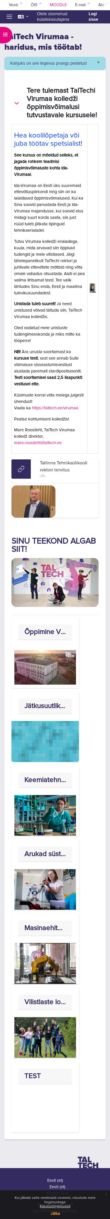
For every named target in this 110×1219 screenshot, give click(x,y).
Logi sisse (93, 16)
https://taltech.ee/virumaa (55, 408)
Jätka (55, 1214)
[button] (23, 16)
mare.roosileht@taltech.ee (38, 443)
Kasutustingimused (55, 1206)
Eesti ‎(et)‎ (55, 1180)
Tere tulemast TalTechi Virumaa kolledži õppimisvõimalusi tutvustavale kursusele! (62, 103)
